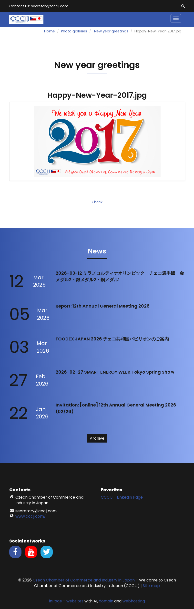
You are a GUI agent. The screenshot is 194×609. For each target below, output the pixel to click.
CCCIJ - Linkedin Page (122, 497)
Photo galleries (74, 31)
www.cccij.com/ (30, 516)
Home (49, 31)
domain (106, 601)
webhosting (134, 601)
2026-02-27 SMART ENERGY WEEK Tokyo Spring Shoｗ (115, 372)
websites (74, 601)
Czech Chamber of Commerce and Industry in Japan (84, 580)
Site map (151, 586)
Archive (97, 438)
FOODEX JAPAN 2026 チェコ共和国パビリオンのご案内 (112, 339)
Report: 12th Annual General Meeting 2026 (103, 306)
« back (97, 202)
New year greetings (111, 31)
